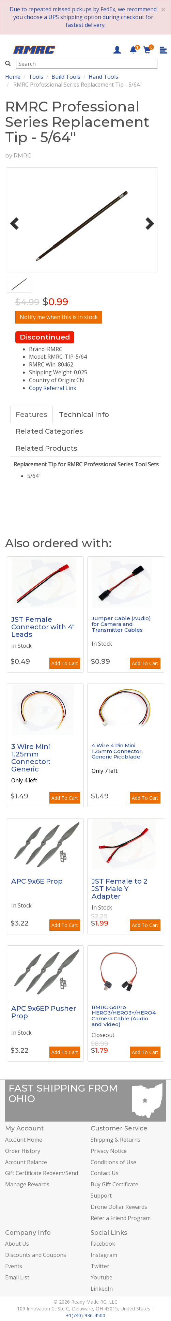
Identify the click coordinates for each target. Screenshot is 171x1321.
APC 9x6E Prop (37, 881)
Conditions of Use (113, 1162)
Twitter (100, 1266)
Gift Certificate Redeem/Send (41, 1173)
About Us (17, 1243)
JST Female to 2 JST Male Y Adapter (119, 888)
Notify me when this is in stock (59, 317)
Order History (22, 1151)
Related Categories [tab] (49, 431)
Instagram (104, 1255)
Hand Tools (103, 76)
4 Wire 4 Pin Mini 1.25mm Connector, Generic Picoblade (117, 751)
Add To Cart (64, 663)
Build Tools (65, 76)
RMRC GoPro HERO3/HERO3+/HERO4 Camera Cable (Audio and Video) (124, 1015)
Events (13, 1266)
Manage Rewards (27, 1184)
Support (101, 1195)
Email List (17, 1277)
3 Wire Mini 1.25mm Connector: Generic (30, 757)
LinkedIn (102, 1288)
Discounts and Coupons (35, 1255)
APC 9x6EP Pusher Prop (43, 1012)
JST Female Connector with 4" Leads (43, 627)
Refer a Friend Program (121, 1218)
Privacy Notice (109, 1151)
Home (12, 76)
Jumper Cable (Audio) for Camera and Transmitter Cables (121, 624)
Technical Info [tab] (84, 414)
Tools (36, 76)
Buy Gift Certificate (114, 1184)
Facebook (103, 1243)
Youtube (101, 1277)
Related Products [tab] (46, 448)
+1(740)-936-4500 (85, 1315)
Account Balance (26, 1162)
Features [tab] (31, 414)
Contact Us (105, 1173)
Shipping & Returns (115, 1139)
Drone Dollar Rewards (119, 1207)
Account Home (23, 1139)
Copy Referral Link (52, 388)
